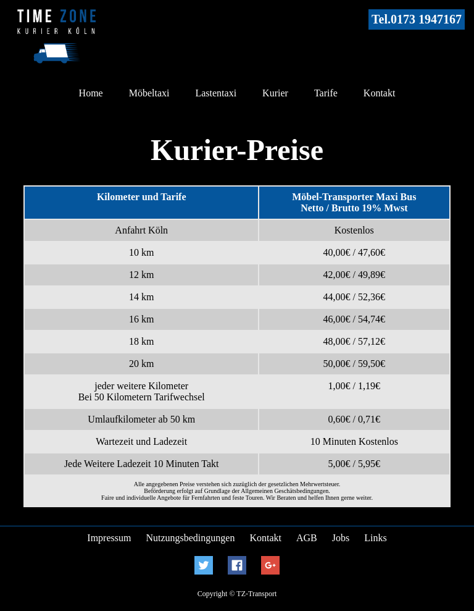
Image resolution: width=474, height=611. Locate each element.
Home (91, 93)
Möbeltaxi (149, 93)
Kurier (275, 93)
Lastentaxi (215, 93)
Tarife (326, 93)
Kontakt (380, 93)
